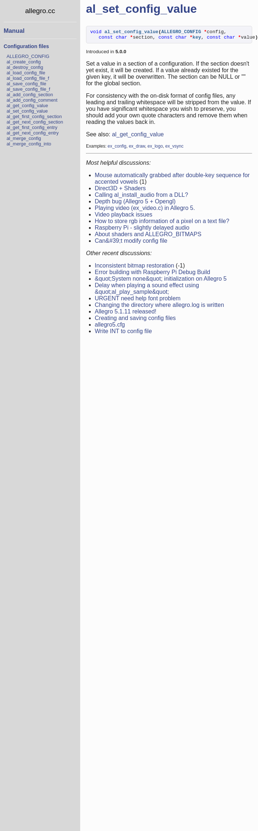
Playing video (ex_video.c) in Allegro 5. (145, 210)
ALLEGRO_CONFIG (28, 56)
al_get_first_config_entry (32, 127)
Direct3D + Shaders (120, 190)
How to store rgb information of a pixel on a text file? (162, 223)
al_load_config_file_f (28, 78)
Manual (14, 30)
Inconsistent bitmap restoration (134, 268)
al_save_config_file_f (28, 89)
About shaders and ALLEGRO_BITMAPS (148, 236)
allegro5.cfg (110, 327)
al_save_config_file (26, 83)
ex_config (116, 148)
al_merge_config (24, 138)
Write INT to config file (123, 333)
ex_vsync (174, 148)
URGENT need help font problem (137, 300)
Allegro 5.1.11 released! (125, 314)
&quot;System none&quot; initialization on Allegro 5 (161, 281)
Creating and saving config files (135, 320)
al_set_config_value (27, 111)
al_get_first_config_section (34, 116)
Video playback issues (123, 217)
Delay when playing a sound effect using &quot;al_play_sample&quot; (147, 290)
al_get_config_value (27, 105)
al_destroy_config (25, 67)
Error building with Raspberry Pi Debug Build (152, 274)
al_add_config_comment (32, 100)
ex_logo (155, 148)
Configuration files (26, 46)
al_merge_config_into (29, 144)
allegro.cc (40, 11)
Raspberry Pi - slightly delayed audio (142, 230)
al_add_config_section (30, 94)
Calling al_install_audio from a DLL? (141, 197)
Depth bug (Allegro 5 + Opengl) (135, 203)
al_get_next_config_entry (33, 133)
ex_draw (137, 148)
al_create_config (24, 62)
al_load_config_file (26, 72)
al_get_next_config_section (35, 122)
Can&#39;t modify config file (131, 243)
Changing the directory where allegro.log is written (159, 307)
